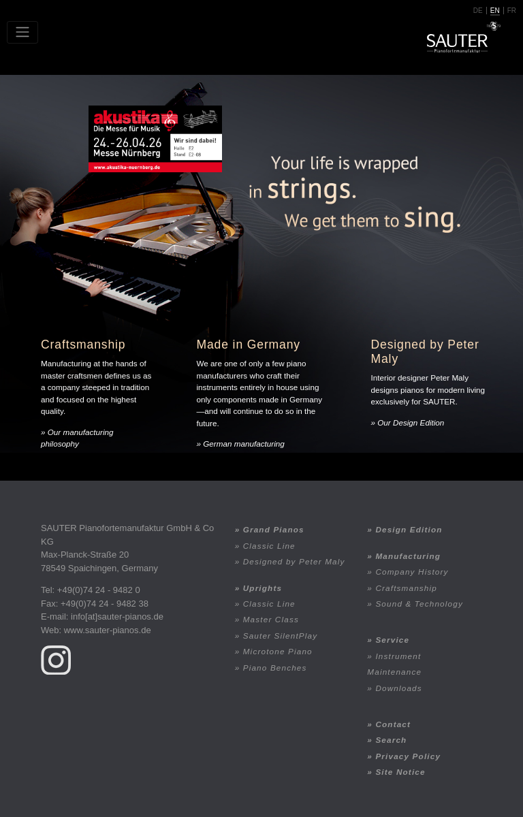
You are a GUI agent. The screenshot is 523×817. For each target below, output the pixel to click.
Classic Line (269, 545)
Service (392, 639)
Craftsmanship (406, 587)
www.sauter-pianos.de (107, 630)
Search (391, 739)
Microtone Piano (278, 651)
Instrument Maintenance (394, 664)
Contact (393, 724)
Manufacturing (408, 555)
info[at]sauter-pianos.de (117, 616)
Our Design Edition (410, 422)
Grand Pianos (273, 529)
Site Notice (400, 771)
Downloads (398, 688)
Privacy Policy (408, 756)
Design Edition (408, 529)
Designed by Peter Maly (294, 561)
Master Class (271, 619)
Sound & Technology (419, 603)
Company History (411, 571)
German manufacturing (244, 443)
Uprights (262, 587)
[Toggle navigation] (22, 32)
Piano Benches (275, 667)
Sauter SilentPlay (280, 635)
